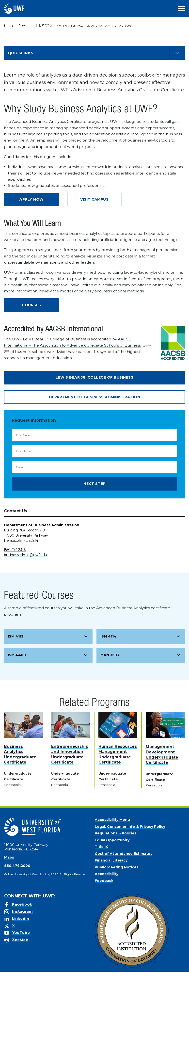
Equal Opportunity (112, 921)
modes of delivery (77, 372)
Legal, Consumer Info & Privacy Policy (130, 908)
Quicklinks (20, 134)
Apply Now (31, 280)
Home (9, 25)
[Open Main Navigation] (181, 8)
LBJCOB (45, 25)
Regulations (106, 914)
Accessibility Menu (112, 901)
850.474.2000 (17, 947)
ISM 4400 (17, 736)
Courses (31, 386)
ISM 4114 (108, 717)
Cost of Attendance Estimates (123, 935)
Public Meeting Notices (117, 948)
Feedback (104, 962)
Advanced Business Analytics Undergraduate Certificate (93, 25)
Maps (9, 938)
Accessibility (106, 955)
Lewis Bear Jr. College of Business (94, 458)
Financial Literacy (111, 941)
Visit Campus (94, 280)
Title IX (101, 928)
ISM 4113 (15, 717)
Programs (26, 25)
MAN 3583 (109, 736)
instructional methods (123, 372)
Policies (129, 914)
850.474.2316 (15, 631)
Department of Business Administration (94, 478)
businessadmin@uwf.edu (25, 636)
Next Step (94, 565)
